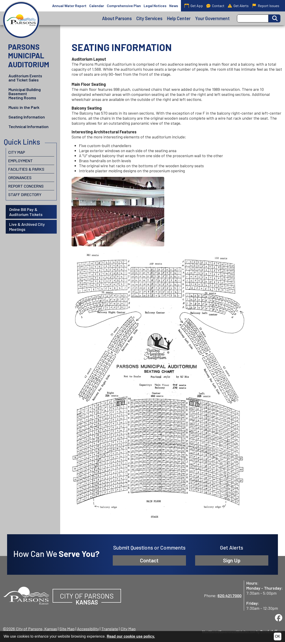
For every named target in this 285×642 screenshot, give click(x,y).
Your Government (212, 18)
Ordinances (20, 177)
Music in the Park (23, 107)
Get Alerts (238, 6)
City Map (16, 152)
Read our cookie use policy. (131, 636)
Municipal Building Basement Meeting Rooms (24, 93)
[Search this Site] (253, 18)
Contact (215, 6)
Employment (20, 160)
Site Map (67, 628)
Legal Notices (155, 5)
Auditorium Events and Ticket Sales (25, 77)
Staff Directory (24, 194)
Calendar (96, 5)
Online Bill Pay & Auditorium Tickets (26, 212)
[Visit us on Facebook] (278, 617)
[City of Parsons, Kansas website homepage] (26, 594)
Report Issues (265, 6)
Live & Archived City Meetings (27, 227)
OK (277, 636)
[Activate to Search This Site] (274, 18)
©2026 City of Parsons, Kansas (30, 628)
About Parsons (117, 18)
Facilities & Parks (26, 169)
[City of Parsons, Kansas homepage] (21, 20)
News (173, 5)
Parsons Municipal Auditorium (28, 55)
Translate (109, 628)
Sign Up (231, 560)
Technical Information (28, 126)
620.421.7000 (230, 595)
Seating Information (26, 116)
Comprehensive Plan (124, 5)
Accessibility (88, 628)
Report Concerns (26, 186)
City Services (149, 18)
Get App (193, 5)
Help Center (179, 18)
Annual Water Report (69, 5)
